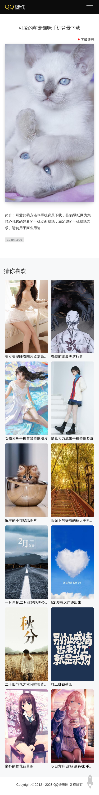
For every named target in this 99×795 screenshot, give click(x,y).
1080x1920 (14, 239)
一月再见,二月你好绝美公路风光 (30, 602)
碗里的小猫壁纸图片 (21, 520)
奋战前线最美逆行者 (67, 356)
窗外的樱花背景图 (19, 766)
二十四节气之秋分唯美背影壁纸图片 (33, 684)
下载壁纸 (87, 40)
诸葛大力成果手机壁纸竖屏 (72, 438)
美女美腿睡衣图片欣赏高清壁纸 (30, 356)
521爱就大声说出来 (66, 602)
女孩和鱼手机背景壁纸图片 (26, 438)
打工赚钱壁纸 (61, 684)
